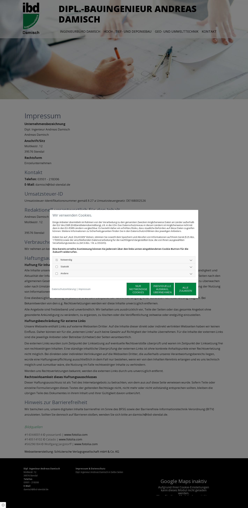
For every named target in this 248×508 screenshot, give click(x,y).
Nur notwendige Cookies (113, 289)
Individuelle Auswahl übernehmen (147, 289)
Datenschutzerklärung (64, 289)
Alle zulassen (180, 289)
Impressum (84, 289)
